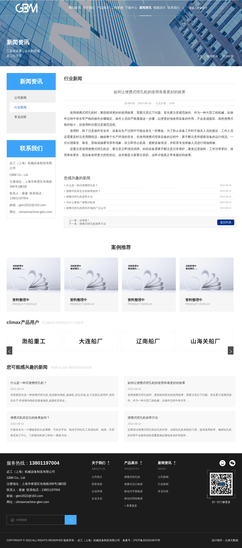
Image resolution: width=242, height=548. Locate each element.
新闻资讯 (212, 56)
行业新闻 (228, 56)
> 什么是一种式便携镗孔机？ (81, 185)
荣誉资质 (97, 484)
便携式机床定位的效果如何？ (30, 417)
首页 (199, 56)
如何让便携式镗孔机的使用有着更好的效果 (156, 382)
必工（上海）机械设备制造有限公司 (99, 540)
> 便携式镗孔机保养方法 (78, 196)
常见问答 (20, 117)
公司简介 (97, 476)
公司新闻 (20, 97)
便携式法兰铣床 (133, 484)
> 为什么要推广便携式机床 (79, 202)
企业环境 (97, 491)
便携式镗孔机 (132, 476)
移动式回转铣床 (133, 498)
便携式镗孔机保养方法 (92, 223)
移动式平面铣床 (133, 491)
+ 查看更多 (130, 505)
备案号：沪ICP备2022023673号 (141, 540)
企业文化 (97, 498)
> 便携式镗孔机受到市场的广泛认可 (85, 208)
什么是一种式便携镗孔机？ (28, 382)
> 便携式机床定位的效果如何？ (82, 190)
